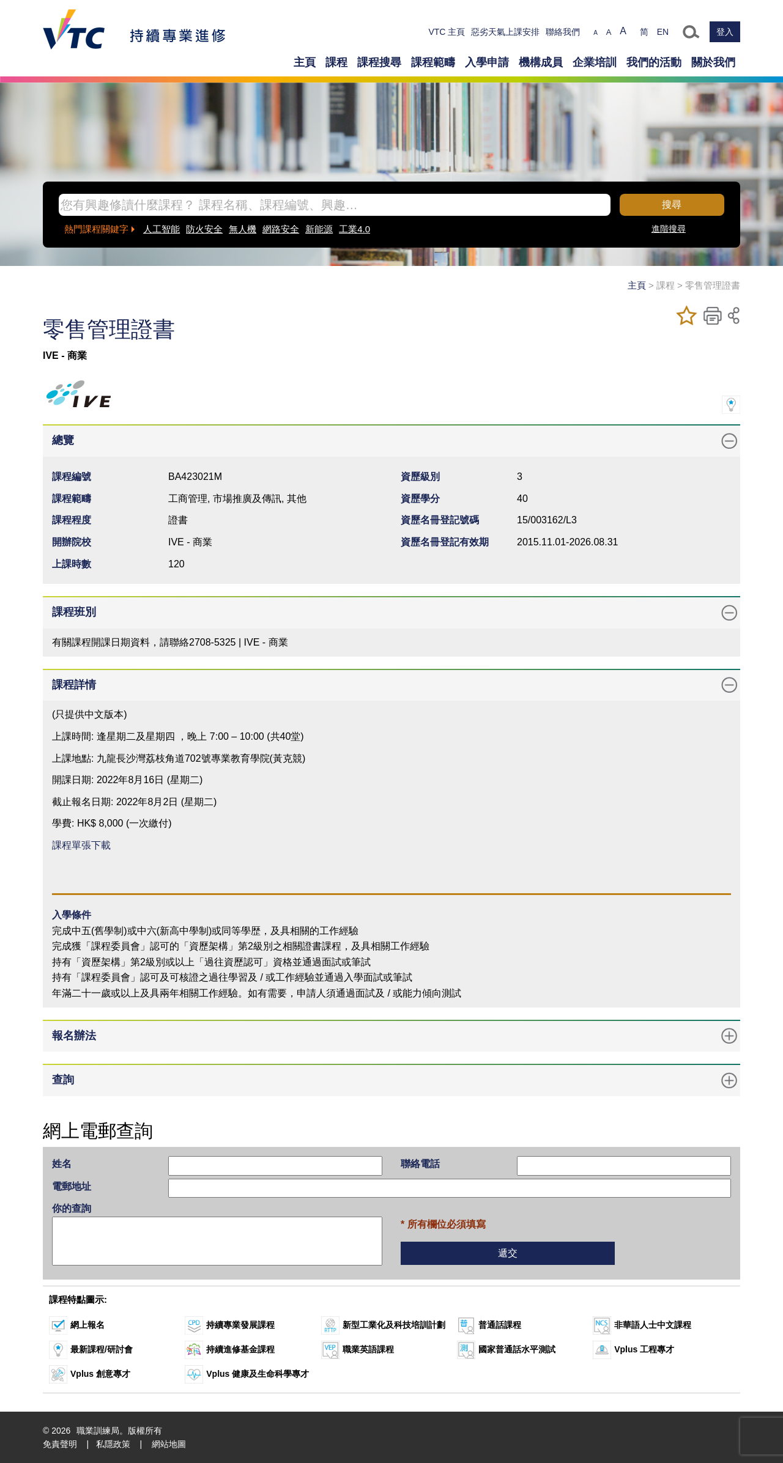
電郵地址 (71, 1186)
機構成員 (541, 62)
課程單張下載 (81, 845)
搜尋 (671, 204)
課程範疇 (433, 62)
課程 (336, 62)
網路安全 (280, 229)
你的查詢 (71, 1208)
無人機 (242, 229)
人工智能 (161, 229)
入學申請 (487, 62)
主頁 (305, 62)
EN (663, 32)
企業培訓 (595, 62)
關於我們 (713, 62)
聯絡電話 (420, 1164)
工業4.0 (354, 229)
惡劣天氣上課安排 (505, 32)
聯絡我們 (563, 32)
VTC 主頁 (446, 32)
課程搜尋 (379, 62)
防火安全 (204, 229)
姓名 (62, 1164)
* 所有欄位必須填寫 (443, 1224)
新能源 (319, 229)
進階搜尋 (668, 229)
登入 (724, 32)
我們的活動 (653, 62)
